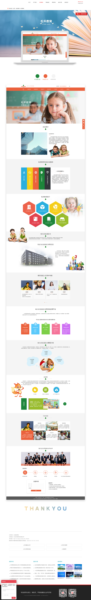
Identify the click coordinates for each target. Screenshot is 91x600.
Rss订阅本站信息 (27, 549)
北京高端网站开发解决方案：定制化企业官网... (45, 565)
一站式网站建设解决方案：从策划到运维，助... (45, 570)
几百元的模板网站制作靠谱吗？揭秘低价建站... (20, 573)
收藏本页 (29, 540)
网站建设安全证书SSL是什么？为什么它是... (20, 570)
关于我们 (35, 2)
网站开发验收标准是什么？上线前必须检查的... (20, 567)
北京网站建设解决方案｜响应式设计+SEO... (44, 567)
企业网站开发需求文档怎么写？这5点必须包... (20, 576)
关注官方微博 (64, 545)
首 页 (29, 2)
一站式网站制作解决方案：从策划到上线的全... (45, 576)
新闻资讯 (66, 2)
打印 (34, 540)
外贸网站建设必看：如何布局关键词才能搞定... (20, 578)
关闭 (37, 540)
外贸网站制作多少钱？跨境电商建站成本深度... (20, 565)
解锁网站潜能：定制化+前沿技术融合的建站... (45, 578)
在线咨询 (64, 549)
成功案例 (41, 2)
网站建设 (47, 2)
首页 (14, 8)
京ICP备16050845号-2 (44, 595)
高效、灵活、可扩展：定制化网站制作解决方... (45, 573)
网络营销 (54, 2)
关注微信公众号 (26, 545)
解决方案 (60, 2)
